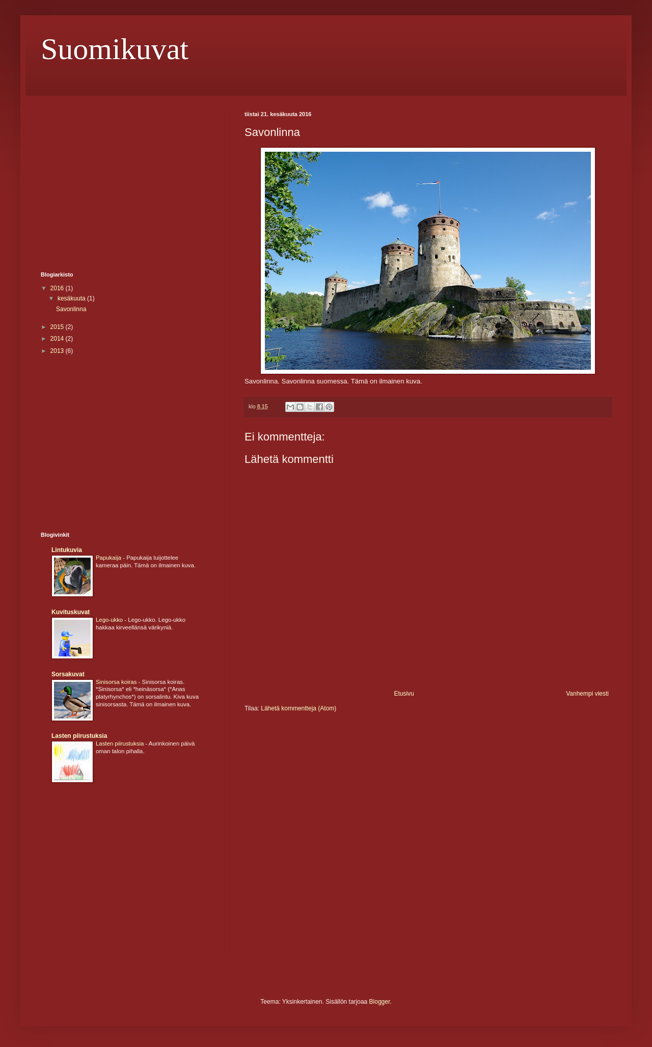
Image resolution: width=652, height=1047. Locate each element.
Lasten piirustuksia (79, 735)
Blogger (379, 1001)
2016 (58, 288)
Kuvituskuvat (70, 612)
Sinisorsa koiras (117, 682)
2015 (58, 326)
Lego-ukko (110, 620)
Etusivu (404, 693)
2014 (58, 338)
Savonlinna (71, 309)
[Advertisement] (126, 182)
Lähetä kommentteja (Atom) (298, 708)
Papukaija (109, 558)
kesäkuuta (72, 298)
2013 (58, 350)
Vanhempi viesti (587, 693)
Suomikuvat (114, 49)
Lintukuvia (66, 550)
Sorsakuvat (68, 674)
